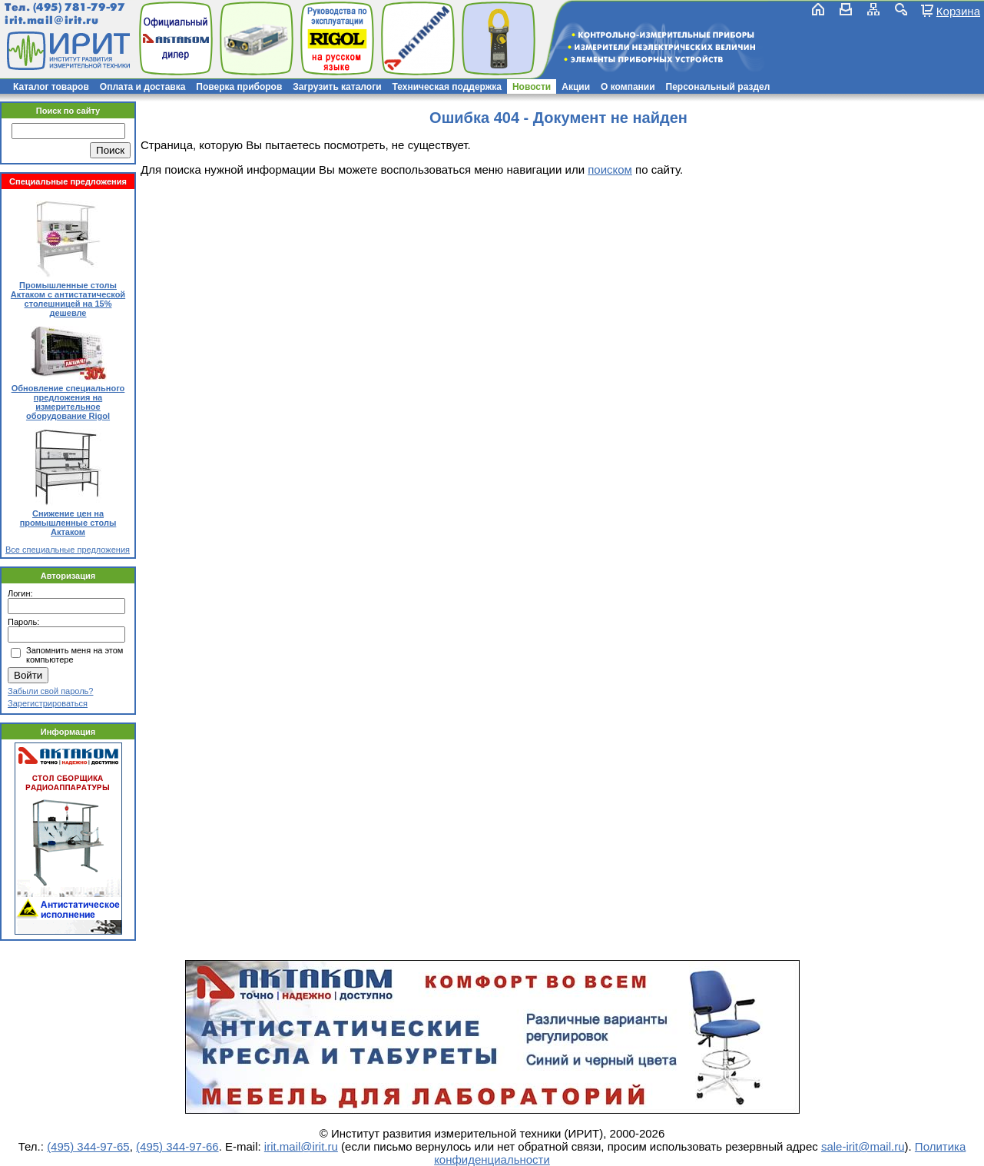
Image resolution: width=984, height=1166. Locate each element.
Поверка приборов (239, 86)
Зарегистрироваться (48, 703)
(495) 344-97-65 (88, 1146)
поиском (610, 169)
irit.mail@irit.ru (52, 20)
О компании (628, 86)
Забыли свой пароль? (50, 691)
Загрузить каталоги (337, 86)
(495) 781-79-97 (78, 7)
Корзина (958, 11)
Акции (576, 86)
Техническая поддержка (447, 86)
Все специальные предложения (67, 549)
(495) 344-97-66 (177, 1146)
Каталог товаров (51, 86)
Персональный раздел (718, 86)
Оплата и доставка (143, 86)
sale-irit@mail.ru (863, 1146)
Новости (531, 86)
